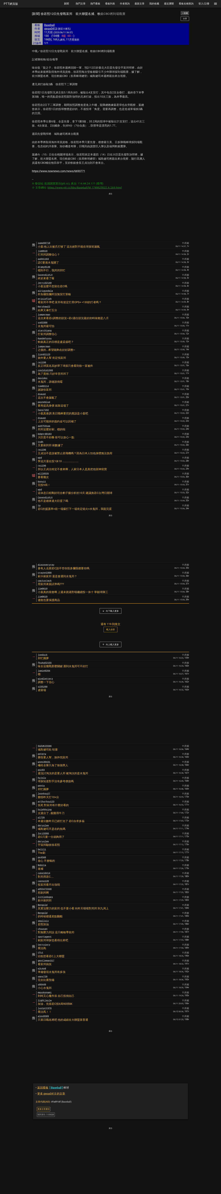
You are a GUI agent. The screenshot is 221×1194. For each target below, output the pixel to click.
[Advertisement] (110, 217)
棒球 (52, 1087)
